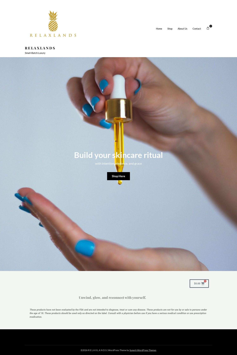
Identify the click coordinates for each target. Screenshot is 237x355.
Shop (169, 28)
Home (159, 28)
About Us (182, 28)
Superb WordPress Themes (143, 350)
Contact (197, 28)
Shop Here (118, 176)
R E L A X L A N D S (40, 48)
